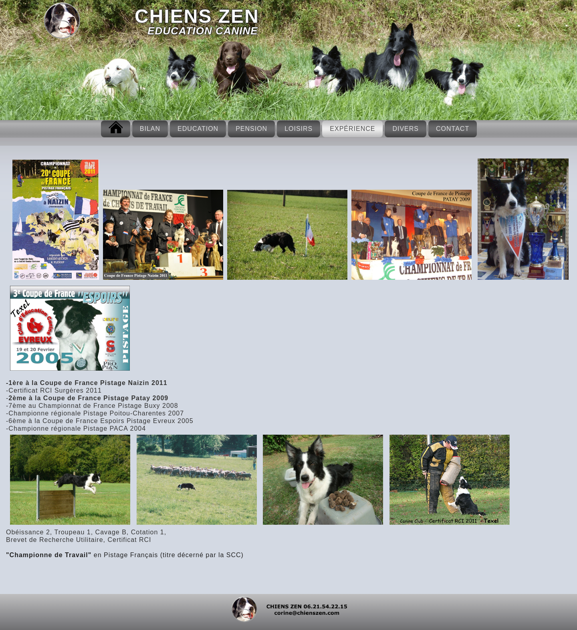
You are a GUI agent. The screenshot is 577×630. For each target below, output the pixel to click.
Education (198, 128)
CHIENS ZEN (197, 16)
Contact (452, 128)
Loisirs (298, 128)
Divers (405, 128)
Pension (251, 128)
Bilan (150, 128)
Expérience (352, 128)
